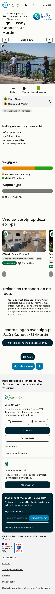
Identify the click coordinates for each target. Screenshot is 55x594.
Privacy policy (8, 581)
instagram (17, 421)
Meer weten (27, 484)
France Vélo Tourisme (39, 588)
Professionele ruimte (16, 452)
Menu (43, 5)
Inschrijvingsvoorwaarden (19, 527)
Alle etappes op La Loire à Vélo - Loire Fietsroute (17, 16)
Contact (27, 430)
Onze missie (27, 438)
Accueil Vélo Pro (10, 557)
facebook (40, 421)
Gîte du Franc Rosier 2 (15, 254)
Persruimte (11, 446)
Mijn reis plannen (23, 366)
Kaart (30, 356)
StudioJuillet (20, 588)
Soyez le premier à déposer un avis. (27, 342)
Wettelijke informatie (12, 569)
